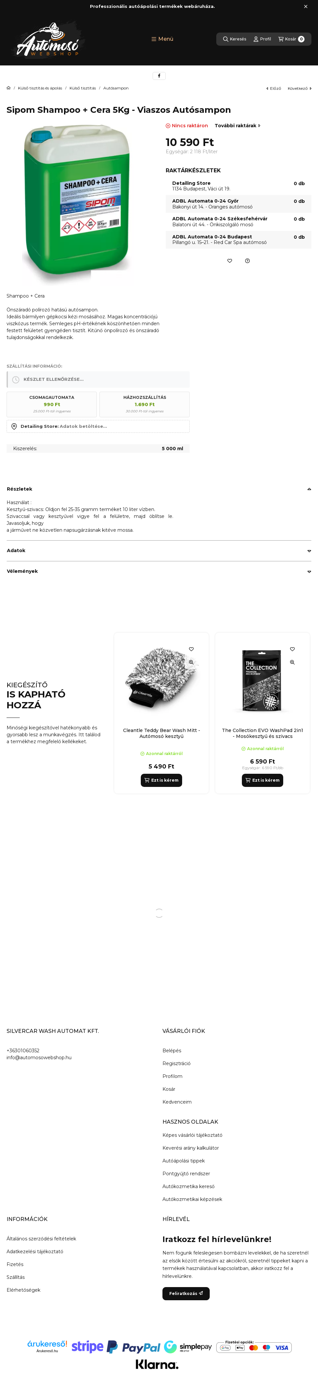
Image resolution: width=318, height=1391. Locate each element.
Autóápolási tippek (183, 1161)
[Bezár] (305, 6)
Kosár (168, 1089)
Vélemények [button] (22, 571)
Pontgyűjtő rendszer (186, 1174)
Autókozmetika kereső (188, 1186)
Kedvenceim (177, 1102)
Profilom (172, 1076)
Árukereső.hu (47, 1351)
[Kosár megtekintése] (291, 39)
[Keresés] (234, 39)
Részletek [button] (19, 489)
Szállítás (16, 1277)
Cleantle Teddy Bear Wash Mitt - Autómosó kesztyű (161, 733)
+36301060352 (23, 1051)
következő (299, 88)
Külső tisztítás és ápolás (40, 88)
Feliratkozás (186, 1293)
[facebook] (159, 76)
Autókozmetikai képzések (192, 1199)
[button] (162, 39)
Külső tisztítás (83, 88)
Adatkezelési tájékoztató (35, 1252)
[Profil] (262, 39)
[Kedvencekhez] (229, 260)
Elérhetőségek (23, 1290)
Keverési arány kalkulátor (190, 1148)
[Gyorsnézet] (191, 662)
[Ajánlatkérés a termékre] (247, 260)
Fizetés (15, 1264)
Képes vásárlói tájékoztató (192, 1135)
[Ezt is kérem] (161, 780)
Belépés (171, 1051)
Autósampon (116, 88)
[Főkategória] (9, 88)
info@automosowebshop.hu (39, 1058)
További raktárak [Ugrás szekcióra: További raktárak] (237, 126)
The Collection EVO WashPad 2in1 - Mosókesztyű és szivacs (262, 733)
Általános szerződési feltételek (41, 1239)
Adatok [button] (16, 550)
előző (273, 88)
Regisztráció (176, 1063)
